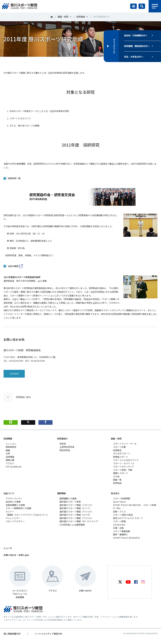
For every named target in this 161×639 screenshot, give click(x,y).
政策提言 (117, 450)
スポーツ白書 (119, 447)
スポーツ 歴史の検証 (123, 514)
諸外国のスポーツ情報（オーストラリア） (79, 521)
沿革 (8, 453)
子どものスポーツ (121, 453)
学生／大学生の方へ (133, 56)
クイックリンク (114, 46)
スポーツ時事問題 (121, 498)
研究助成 (80, 16)
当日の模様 (13, 266)
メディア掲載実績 (121, 531)
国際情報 (61, 493)
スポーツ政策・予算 (122, 470)
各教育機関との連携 (15, 505)
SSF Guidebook (14, 466)
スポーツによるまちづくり (126, 460)
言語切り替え (133, 6)
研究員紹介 (62, 438)
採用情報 (10, 456)
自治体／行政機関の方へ (135, 35)
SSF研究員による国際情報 (72, 524)
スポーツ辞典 (119, 521)
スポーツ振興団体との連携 (18, 508)
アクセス (10, 463)
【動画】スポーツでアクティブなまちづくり (27, 514)
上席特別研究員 (66, 447)
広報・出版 (118, 527)
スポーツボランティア (123, 466)
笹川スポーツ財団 (51, 17)
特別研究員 (64, 450)
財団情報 (8, 438)
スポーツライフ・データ (124, 443)
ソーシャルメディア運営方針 (48, 633)
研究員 (62, 443)
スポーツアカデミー (15, 521)
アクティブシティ (14, 498)
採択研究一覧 (14, 178)
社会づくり (9, 493)
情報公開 (10, 460)
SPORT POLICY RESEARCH (126, 537)
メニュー (155, 6)
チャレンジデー (13, 518)
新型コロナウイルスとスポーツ (128, 518)
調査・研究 (63, 16)
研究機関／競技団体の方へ (137, 46)
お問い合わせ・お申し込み (16, 555)
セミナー (10, 511)
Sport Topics (119, 501)
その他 (116, 476)
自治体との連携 (13, 501)
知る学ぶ (115, 493)
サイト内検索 (142, 6)
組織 (8, 450)
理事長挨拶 (11, 447)
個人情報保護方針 (12, 633)
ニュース (8, 548)
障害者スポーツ (120, 456)
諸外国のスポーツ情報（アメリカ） (76, 511)
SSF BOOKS (119, 524)
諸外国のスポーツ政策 (70, 501)
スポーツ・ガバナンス (123, 463)
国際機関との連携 (67, 498)
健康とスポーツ (120, 473)
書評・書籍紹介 (120, 534)
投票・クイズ (119, 511)
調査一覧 (117, 479)
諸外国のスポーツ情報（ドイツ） (75, 508)
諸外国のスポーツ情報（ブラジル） (76, 518)
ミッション (11, 443)
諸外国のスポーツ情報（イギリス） (76, 505)
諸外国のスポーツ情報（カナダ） (75, 514)
